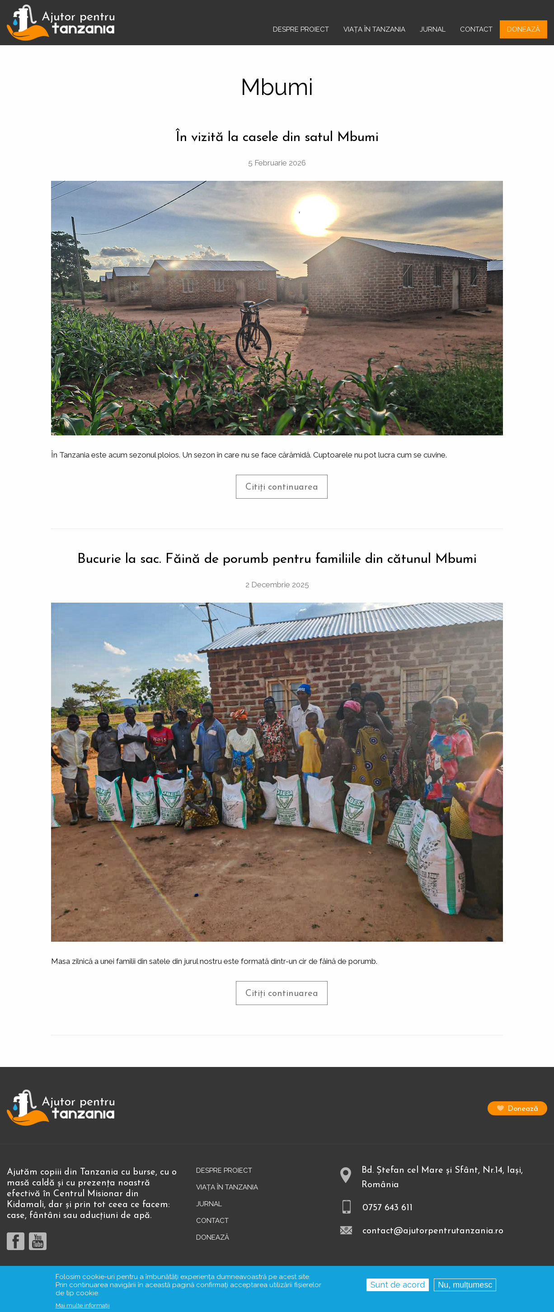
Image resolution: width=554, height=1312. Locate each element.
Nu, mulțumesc (465, 1287)
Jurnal (209, 1204)
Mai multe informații (83, 1308)
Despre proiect (224, 1170)
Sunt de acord (398, 1287)
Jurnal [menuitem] (433, 29)
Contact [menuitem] (476, 29)
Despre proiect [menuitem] (301, 29)
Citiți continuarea (286, 490)
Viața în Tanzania (227, 1187)
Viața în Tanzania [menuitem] (374, 29)
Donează (522, 1109)
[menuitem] (60, 22)
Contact (212, 1221)
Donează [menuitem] (523, 29)
